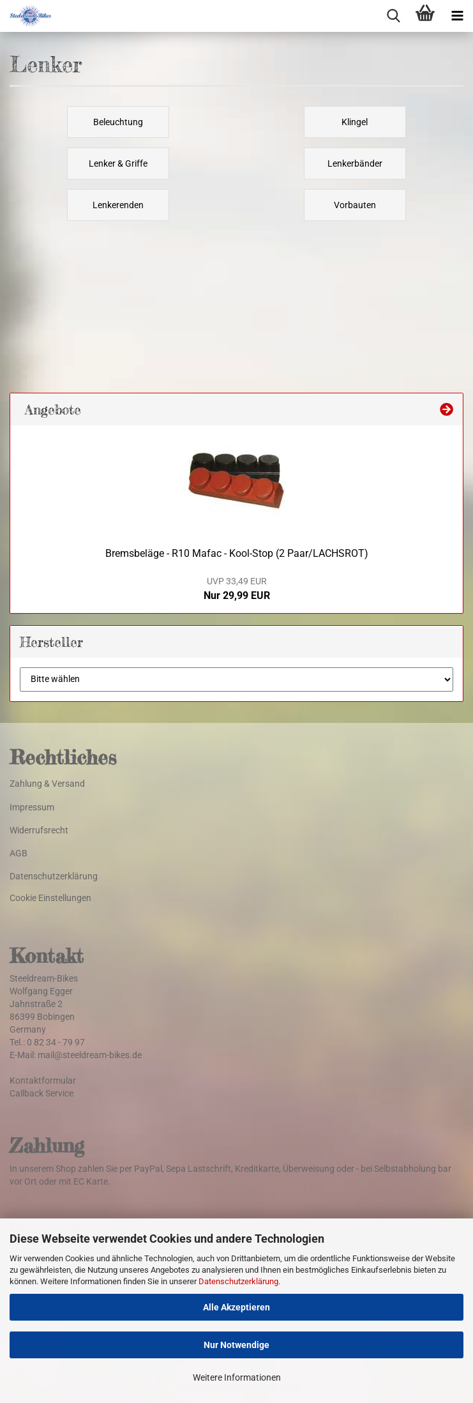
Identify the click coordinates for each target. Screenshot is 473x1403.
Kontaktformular (43, 1080)
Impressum (32, 807)
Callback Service (41, 1093)
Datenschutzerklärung (238, 1281)
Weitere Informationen (237, 1377)
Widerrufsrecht (39, 830)
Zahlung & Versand (47, 783)
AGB (18, 853)
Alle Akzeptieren (236, 1307)
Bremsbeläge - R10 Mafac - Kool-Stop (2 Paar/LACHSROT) (236, 553)
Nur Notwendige (236, 1345)
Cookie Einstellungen (50, 898)
